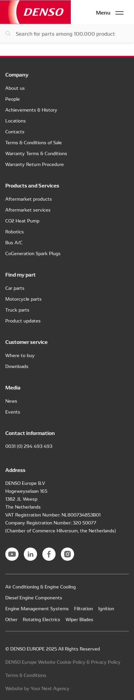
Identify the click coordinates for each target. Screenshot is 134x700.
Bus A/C (13, 242)
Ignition (106, 608)
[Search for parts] (67, 33)
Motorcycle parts (23, 298)
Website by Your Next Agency (37, 688)
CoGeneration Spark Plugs (33, 253)
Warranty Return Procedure (34, 164)
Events (12, 411)
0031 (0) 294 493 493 (28, 446)
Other (11, 619)
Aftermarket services (28, 209)
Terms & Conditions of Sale (33, 142)
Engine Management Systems (37, 608)
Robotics (14, 231)
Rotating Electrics (41, 619)
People (12, 98)
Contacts (14, 131)
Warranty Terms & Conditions (36, 153)
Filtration (83, 608)
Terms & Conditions (25, 675)
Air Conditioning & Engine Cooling (40, 586)
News (11, 400)
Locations (15, 120)
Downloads (16, 366)
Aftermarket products (28, 198)
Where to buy (20, 355)
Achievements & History (31, 109)
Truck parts (17, 309)
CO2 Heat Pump (22, 220)
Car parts (14, 287)
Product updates (23, 320)
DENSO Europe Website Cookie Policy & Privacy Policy (62, 661)
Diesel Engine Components (33, 597)
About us (15, 87)
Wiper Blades (79, 619)
